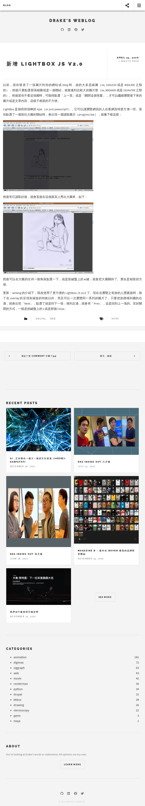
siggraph (19, 668)
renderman (21, 684)
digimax (19, 662)
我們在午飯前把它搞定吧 (24, 612)
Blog (7, 5)
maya (17, 721)
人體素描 (126, 293)
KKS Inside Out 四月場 (26, 554)
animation (20, 657)
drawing (19, 705)
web (53, 319)
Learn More (72, 764)
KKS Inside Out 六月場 (94, 461)
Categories (19, 649)
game (17, 716)
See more (105, 597)
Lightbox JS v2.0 (76, 293)
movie (17, 678)
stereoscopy (21, 710)
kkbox (17, 700)
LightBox (8, 109)
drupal (41, 319)
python (18, 689)
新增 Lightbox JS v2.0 (44, 64)
